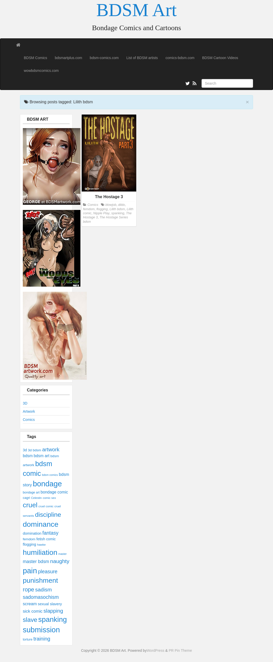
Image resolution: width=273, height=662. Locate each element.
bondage (47, 484)
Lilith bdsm (117, 209)
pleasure (47, 571)
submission (41, 630)
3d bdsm (34, 450)
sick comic (33, 611)
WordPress (155, 650)
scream (30, 603)
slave (30, 619)
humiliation (40, 552)
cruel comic (46, 506)
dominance (40, 524)
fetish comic (46, 539)
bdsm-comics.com (104, 58)
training (42, 639)
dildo (121, 205)
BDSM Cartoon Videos (220, 58)
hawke (41, 544)
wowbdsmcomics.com (41, 71)
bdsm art (41, 456)
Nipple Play (101, 213)
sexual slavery (50, 604)
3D (25, 403)
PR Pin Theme (180, 650)
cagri (26, 498)
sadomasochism (41, 597)
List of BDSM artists (142, 58)
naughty (59, 561)
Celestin (36, 497)
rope (28, 589)
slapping (53, 611)
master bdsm (36, 561)
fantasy (51, 533)
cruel (30, 505)
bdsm (28, 456)
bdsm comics (50, 474)
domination (32, 533)
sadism (43, 589)
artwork (50, 449)
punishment (40, 580)
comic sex (49, 497)
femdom (29, 539)
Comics (29, 420)
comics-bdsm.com (179, 58)
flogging (29, 544)
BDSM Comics (35, 58)
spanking (52, 619)
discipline (48, 514)
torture (28, 639)
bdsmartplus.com (68, 58)
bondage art (31, 492)
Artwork (29, 411)
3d (25, 450)
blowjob (110, 205)
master (62, 553)
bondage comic (54, 492)
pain (30, 570)
